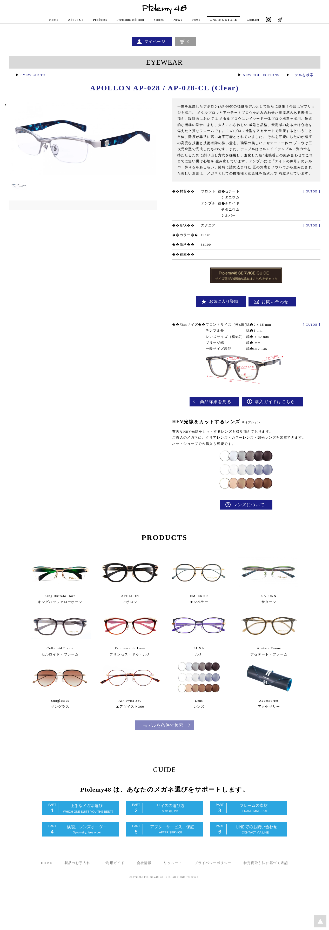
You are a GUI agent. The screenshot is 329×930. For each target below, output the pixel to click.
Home (52, 20)
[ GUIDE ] (311, 200)
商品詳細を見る (217, 411)
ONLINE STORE (224, 20)
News (178, 20)
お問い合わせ (276, 310)
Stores (159, 20)
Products (99, 20)
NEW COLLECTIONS (258, 77)
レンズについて (250, 515)
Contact (254, 20)
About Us (75, 20)
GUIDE (164, 806)
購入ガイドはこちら (276, 411)
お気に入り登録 (225, 310)
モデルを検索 (301, 77)
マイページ (154, 42)
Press (196, 20)
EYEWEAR (165, 65)
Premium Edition (130, 20)
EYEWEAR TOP (35, 77)
